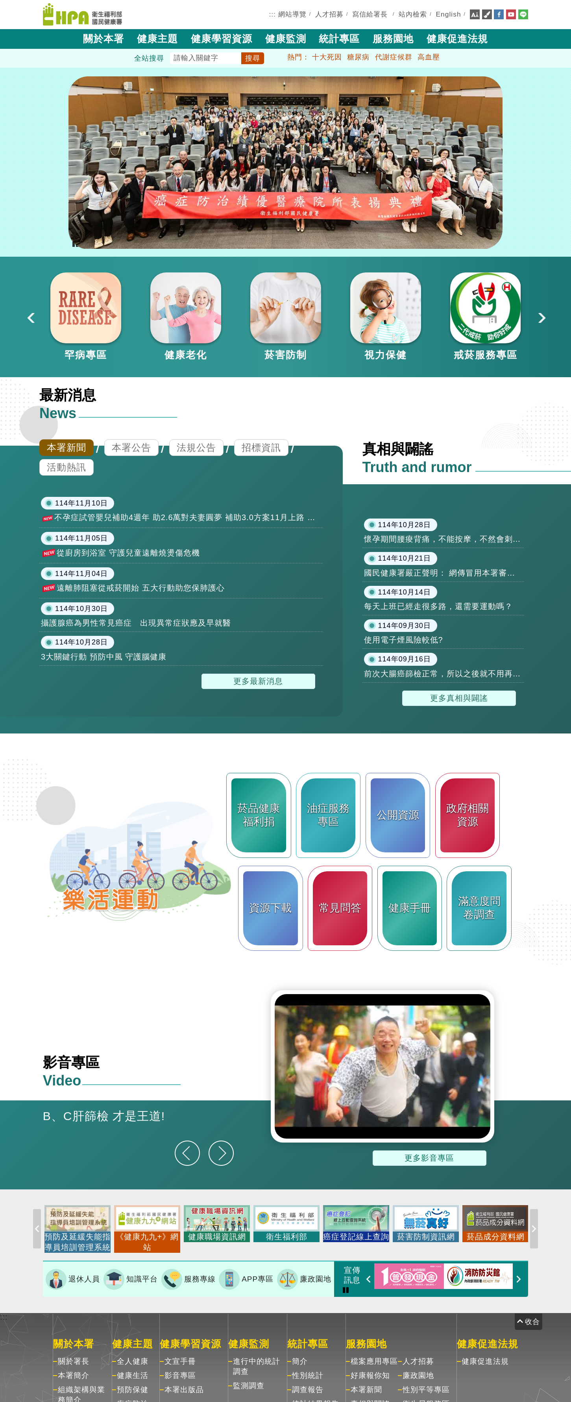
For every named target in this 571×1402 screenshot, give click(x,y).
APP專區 (246, 1276)
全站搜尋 (149, 58)
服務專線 (188, 1276)
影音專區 (180, 1370)
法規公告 (196, 447)
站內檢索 (413, 14)
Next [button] (541, 317)
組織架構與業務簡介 (81, 1389)
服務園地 (393, 38)
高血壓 (429, 57)
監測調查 (248, 1380)
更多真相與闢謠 (459, 698)
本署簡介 (73, 1370)
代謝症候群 (393, 57)
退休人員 (73, 1276)
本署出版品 (184, 1384)
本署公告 (131, 447)
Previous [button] (30, 317)
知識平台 (130, 1276)
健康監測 (285, 38)
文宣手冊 (180, 1356)
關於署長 (73, 1356)
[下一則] (221, 1153)
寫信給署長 (370, 14)
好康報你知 (370, 1370)
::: (272, 14)
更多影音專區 (429, 1158)
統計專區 (339, 38)
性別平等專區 (426, 1384)
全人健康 (132, 1356)
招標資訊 (261, 447)
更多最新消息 (258, 681)
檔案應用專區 (374, 1356)
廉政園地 (304, 1276)
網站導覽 (292, 14)
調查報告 (307, 1384)
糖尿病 (358, 57)
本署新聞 (66, 447)
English (448, 14)
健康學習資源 (221, 38)
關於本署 (103, 38)
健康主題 (157, 38)
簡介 (300, 1356)
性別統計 (307, 1370)
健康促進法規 (457, 38)
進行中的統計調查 (256, 1361)
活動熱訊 (66, 467)
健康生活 (132, 1370)
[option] (86, 316)
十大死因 (327, 57)
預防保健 (132, 1384)
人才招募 (329, 14)
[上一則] (187, 1153)
